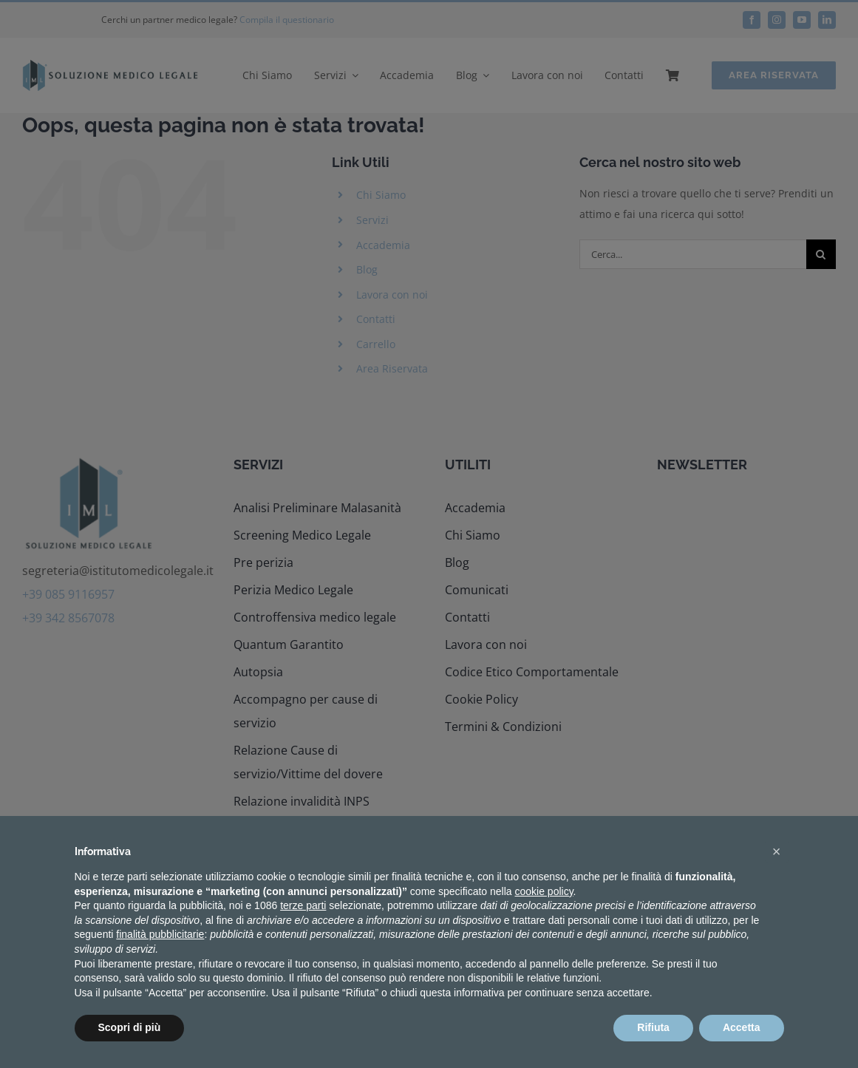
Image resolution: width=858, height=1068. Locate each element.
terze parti (303, 905)
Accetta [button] (741, 1027)
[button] (777, 851)
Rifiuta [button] (653, 1027)
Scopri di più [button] (129, 1027)
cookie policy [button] (543, 891)
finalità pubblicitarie (160, 934)
